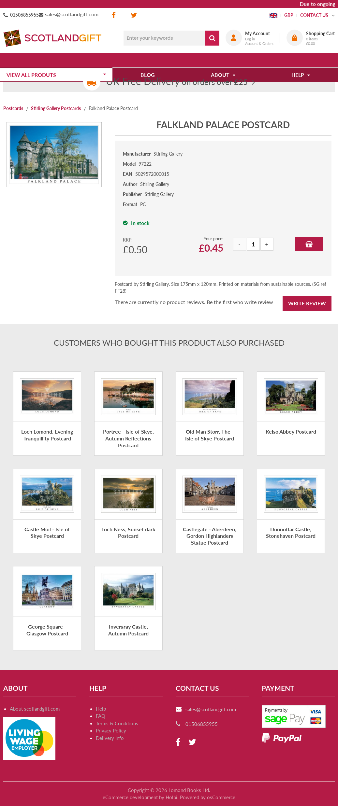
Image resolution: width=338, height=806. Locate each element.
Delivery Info (110, 738)
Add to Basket (309, 244)
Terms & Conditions (117, 723)
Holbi (171, 797)
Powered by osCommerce (207, 797)
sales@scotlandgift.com (71, 14)
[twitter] (134, 15)
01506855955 (24, 15)
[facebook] (114, 15)
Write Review (307, 303)
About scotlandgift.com (35, 709)
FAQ (100, 716)
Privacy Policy (111, 730)
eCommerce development (130, 797)
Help (101, 709)
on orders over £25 (177, 82)
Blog (150, 60)
